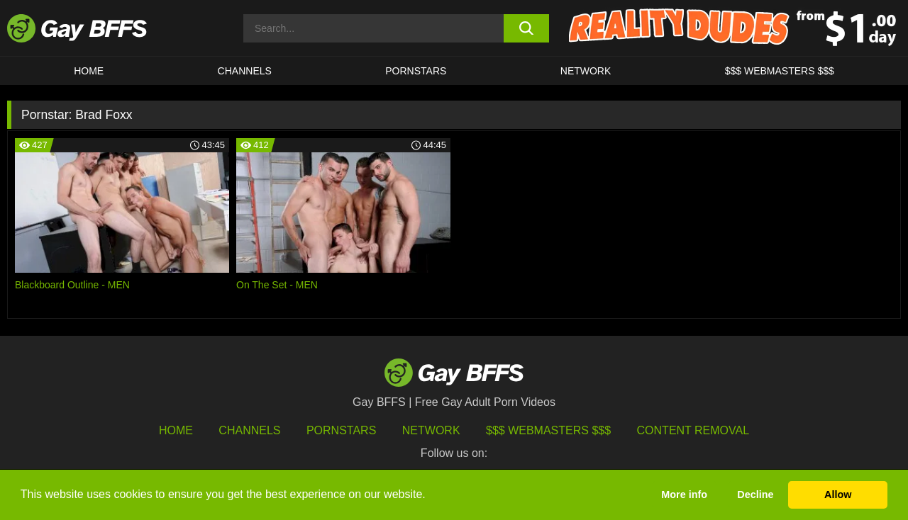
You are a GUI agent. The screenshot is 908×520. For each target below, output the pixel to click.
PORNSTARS (415, 71)
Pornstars (341, 430)
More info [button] (684, 494)
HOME (89, 71)
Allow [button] (837, 494)
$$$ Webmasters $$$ (779, 71)
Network (585, 71)
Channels (249, 430)
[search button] (527, 28)
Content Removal (693, 430)
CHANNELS (245, 71)
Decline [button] (755, 494)
